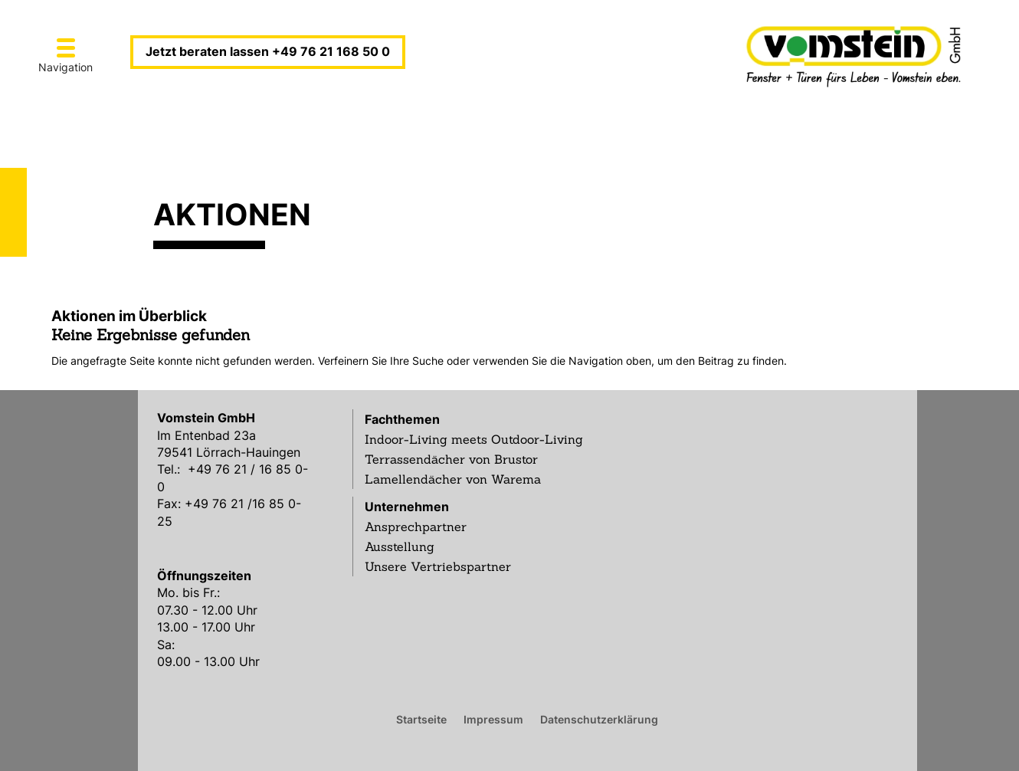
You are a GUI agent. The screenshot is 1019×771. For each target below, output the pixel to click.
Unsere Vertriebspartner (438, 566)
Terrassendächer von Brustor (451, 459)
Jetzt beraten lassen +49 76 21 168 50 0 (268, 51)
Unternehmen (407, 506)
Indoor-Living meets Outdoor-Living (474, 439)
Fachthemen (402, 419)
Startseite (421, 719)
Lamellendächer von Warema (453, 479)
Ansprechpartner (416, 526)
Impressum (493, 719)
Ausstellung (399, 546)
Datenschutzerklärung (599, 719)
